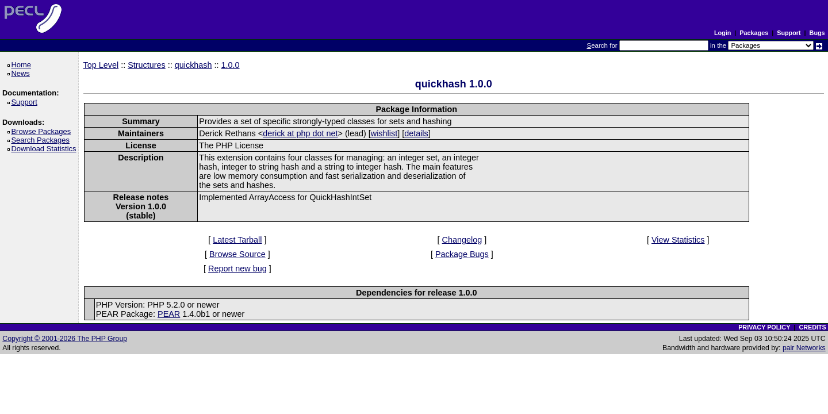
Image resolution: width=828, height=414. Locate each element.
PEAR (169, 314)
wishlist (384, 133)
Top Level (101, 65)
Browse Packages (42, 131)
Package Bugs (462, 254)
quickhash (193, 65)
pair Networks (804, 348)
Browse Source (237, 254)
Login (722, 32)
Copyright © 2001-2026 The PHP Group (64, 339)
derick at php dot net (300, 133)
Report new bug (237, 268)
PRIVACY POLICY (764, 327)
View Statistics (678, 239)
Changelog (462, 239)
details (416, 133)
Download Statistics (45, 148)
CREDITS (812, 327)
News (22, 73)
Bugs (817, 32)
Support (788, 32)
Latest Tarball (237, 239)
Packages (753, 32)
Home (22, 64)
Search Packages (42, 140)
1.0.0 (230, 65)
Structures (147, 65)
